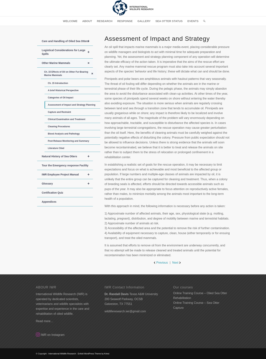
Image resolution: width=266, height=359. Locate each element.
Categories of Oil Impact (60, 97)
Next (177, 262)
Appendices (49, 201)
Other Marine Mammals (67, 63)
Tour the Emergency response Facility (65, 165)
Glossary (67, 183)
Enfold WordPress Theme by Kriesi (93, 354)
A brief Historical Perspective (63, 90)
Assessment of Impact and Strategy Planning (71, 105)
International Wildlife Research (62, 354)
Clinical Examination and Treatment (66, 119)
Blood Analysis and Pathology (64, 133)
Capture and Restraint (59, 112)
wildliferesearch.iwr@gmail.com (125, 311)
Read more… (44, 321)
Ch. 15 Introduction (58, 83)
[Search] (203, 21)
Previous (160, 262)
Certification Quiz (52, 192)
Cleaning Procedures (59, 126)
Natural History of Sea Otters (67, 156)
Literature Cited (56, 148)
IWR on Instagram (50, 334)
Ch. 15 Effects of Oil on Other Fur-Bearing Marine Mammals (70, 73)
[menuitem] (70, 21)
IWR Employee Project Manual (67, 174)
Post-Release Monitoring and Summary (68, 141)
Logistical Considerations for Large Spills (67, 52)
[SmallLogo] (133, 8)
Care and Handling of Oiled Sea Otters (67, 41)
